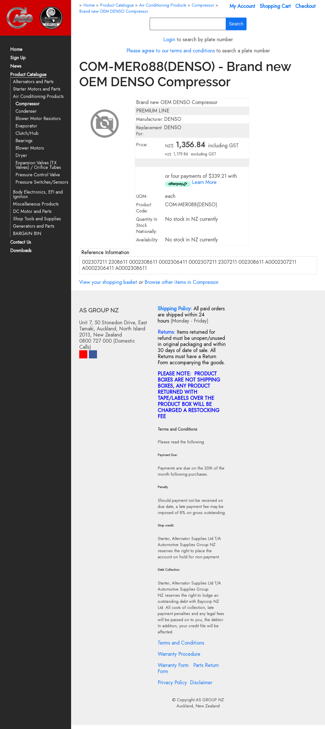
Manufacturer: (150, 119)
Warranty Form (173, 665)
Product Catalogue (28, 75)
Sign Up (18, 58)
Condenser (26, 111)
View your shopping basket (108, 282)
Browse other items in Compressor (181, 282)
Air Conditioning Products (38, 96)
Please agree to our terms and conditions (170, 50)
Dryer (21, 155)
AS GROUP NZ (210, 700)
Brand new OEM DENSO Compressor (113, 11)
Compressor (27, 103)
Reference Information (105, 252)
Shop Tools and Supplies (37, 218)
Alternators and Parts (33, 81)
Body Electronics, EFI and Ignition (38, 194)
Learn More (204, 182)
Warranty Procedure (179, 654)
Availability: (147, 240)
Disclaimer (201, 682)
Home (16, 49)
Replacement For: (149, 130)
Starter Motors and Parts (36, 89)
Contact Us (20, 242)
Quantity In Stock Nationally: (146, 225)
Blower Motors (29, 148)
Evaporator (26, 126)
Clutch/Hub (27, 133)
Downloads (20, 251)
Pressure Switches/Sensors (41, 182)
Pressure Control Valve (37, 174)
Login (169, 39)
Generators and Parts (33, 226)
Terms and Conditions (181, 643)
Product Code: (143, 207)
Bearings (23, 140)
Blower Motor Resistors (38, 118)
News (15, 66)
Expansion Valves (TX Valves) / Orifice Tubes (38, 165)
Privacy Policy (172, 682)
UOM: (142, 196)
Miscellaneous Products (36, 204)
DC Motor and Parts (32, 211)
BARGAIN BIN (27, 233)
